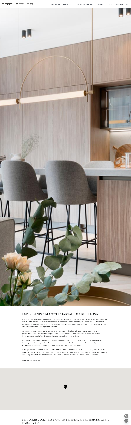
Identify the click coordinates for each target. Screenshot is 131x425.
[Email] (126, 421)
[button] (65, 386)
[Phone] (126, 416)
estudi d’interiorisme (29, 327)
